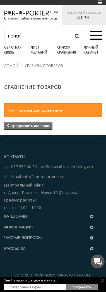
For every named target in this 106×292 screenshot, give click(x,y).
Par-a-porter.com (73, 275)
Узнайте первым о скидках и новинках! (30, 280)
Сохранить (82, 287)
